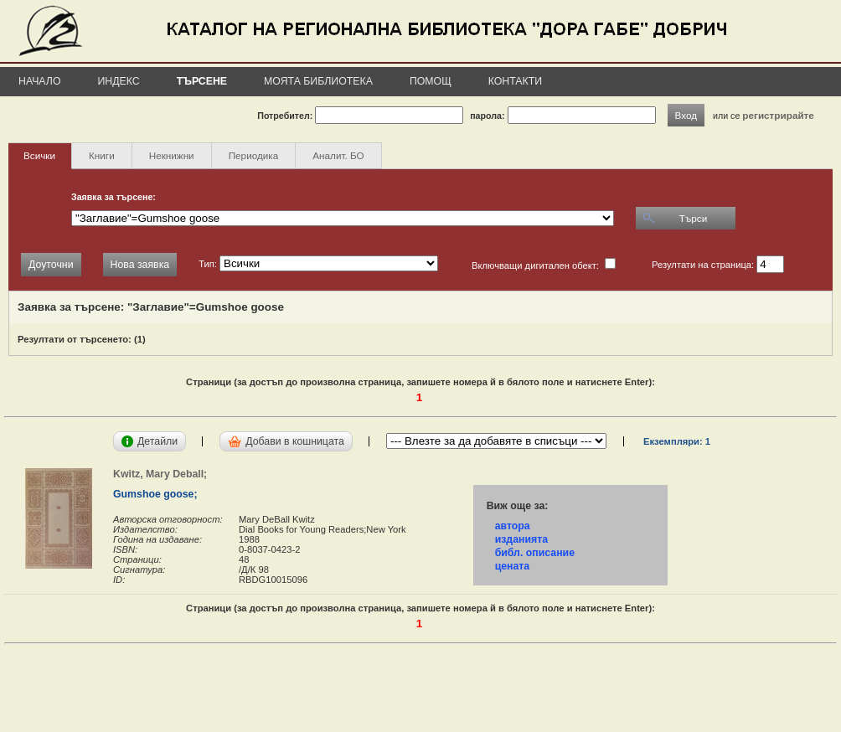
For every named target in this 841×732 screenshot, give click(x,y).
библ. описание (535, 553)
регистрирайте (778, 115)
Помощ (430, 81)
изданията (521, 539)
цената (512, 566)
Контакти (515, 81)
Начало (39, 81)
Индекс (119, 81)
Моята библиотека (318, 81)
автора (512, 526)
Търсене (202, 81)
